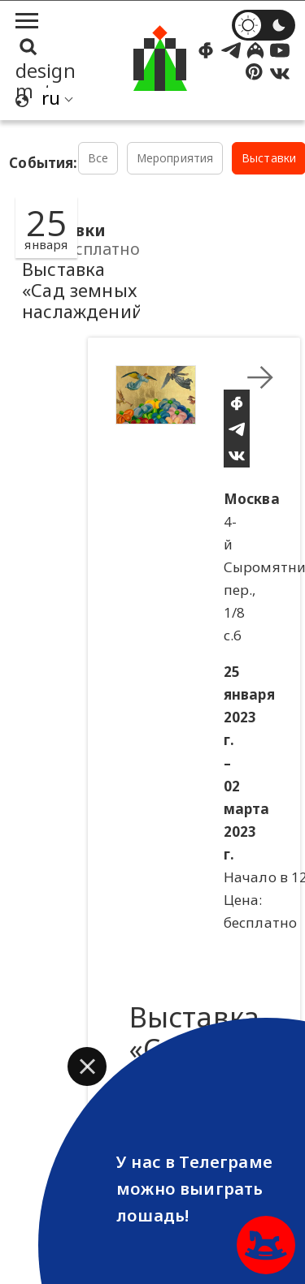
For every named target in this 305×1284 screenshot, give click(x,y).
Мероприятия (175, 158)
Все (98, 158)
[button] (87, 1066)
